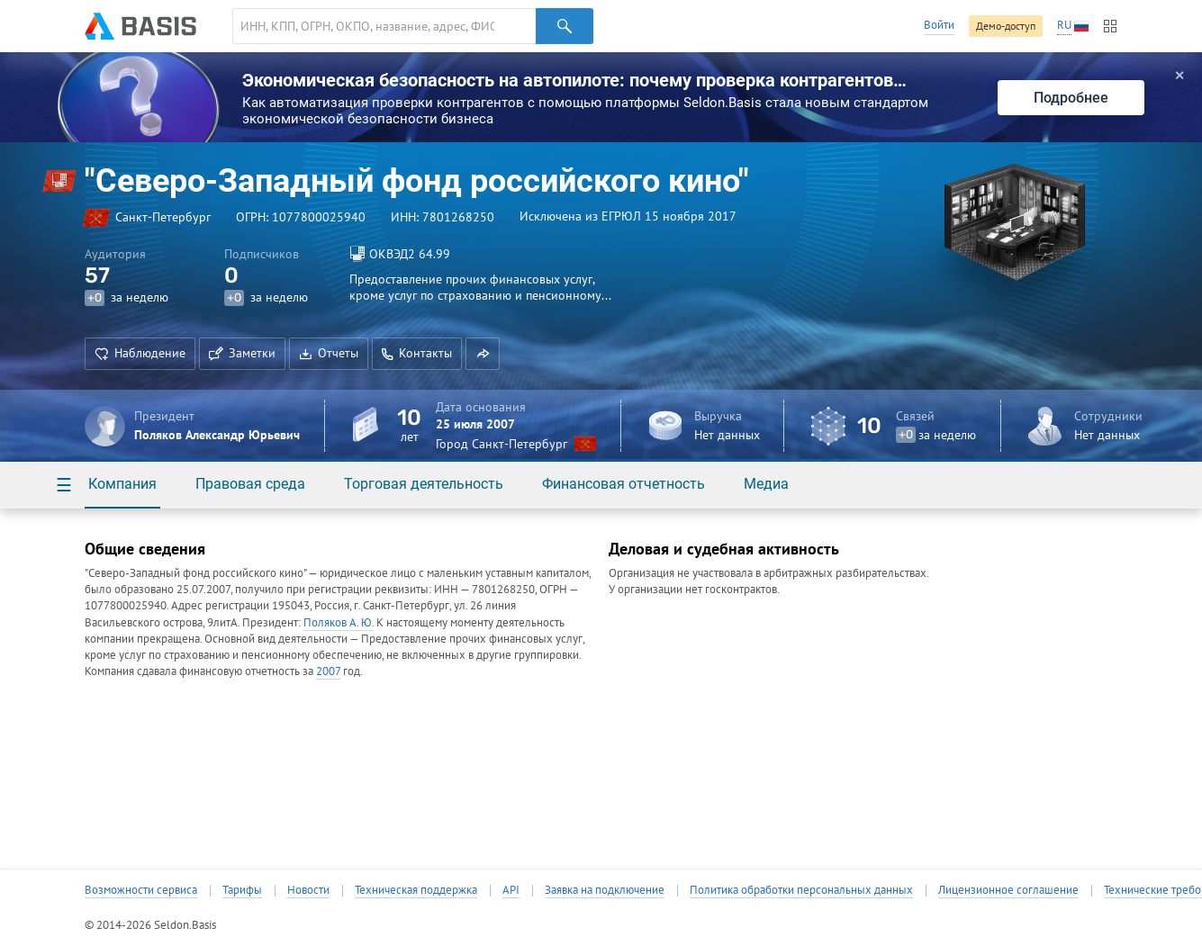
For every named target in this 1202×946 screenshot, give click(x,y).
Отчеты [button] (328, 353)
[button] (482, 354)
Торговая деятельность (423, 483)
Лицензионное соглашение (1008, 890)
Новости (308, 890)
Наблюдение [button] (140, 353)
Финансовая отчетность (623, 483)
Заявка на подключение (604, 890)
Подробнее (1071, 97)
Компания (122, 483)
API (511, 890)
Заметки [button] (242, 353)
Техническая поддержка (416, 890)
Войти (939, 24)
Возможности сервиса (141, 890)
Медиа (766, 483)
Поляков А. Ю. (338, 622)
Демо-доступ (1005, 25)
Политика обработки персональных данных (801, 890)
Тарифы (242, 890)
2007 (328, 671)
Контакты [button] (417, 353)
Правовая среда (250, 483)
